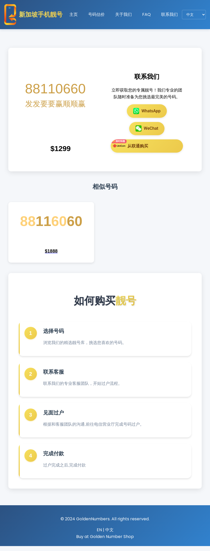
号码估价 (96, 14)
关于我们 (123, 14)
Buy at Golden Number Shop (105, 541)
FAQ (146, 14)
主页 (73, 14)
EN (99, 535)
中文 (109, 535)
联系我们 (169, 14)
